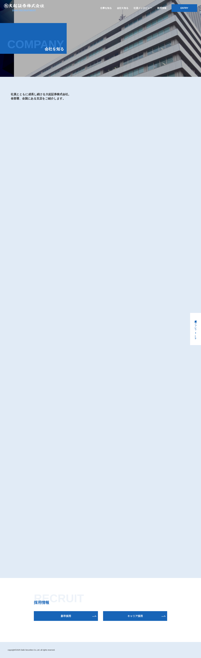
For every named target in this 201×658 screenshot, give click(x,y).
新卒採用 (66, 616)
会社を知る (122, 8)
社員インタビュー (143, 8)
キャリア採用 (135, 616)
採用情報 (161, 8)
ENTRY (184, 8)
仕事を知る (106, 8)
